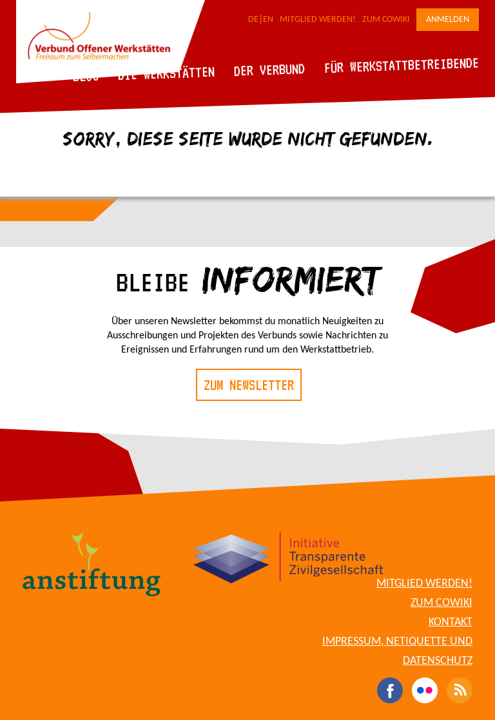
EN (268, 19)
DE (253, 19)
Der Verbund (270, 69)
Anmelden (447, 19)
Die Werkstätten (166, 73)
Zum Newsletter (249, 384)
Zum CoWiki (386, 19)
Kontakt (450, 622)
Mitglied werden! (318, 19)
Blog (86, 75)
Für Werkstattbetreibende (401, 64)
